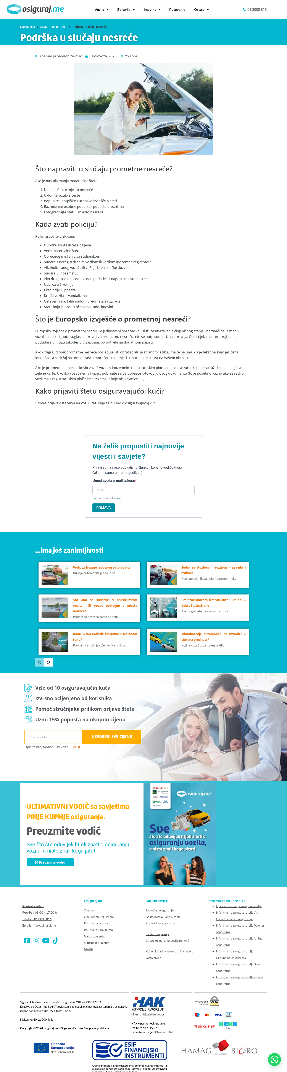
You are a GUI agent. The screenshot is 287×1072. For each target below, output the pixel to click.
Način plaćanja (94, 936)
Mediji (88, 949)
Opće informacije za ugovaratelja (238, 906)
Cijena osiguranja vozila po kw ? (167, 940)
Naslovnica (27, 26)
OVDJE (75, 747)
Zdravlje (126, 9)
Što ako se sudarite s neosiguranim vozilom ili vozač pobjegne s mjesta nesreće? (105, 606)
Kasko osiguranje (157, 934)
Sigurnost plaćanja (97, 942)
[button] (274, 1059)
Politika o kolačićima (98, 930)
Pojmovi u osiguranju (160, 923)
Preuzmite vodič (64, 832)
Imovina (152, 9)
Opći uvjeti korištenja (99, 917)
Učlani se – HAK (164, 1032)
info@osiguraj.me (44, 925)
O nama (89, 910)
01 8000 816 (43, 919)
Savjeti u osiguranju (53, 26)
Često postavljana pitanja (163, 917)
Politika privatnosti (97, 923)
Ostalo (201, 9)
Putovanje (177, 9)
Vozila (101, 9)
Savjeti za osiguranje (160, 910)
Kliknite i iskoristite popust (148, 1014)
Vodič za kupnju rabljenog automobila (101, 567)
